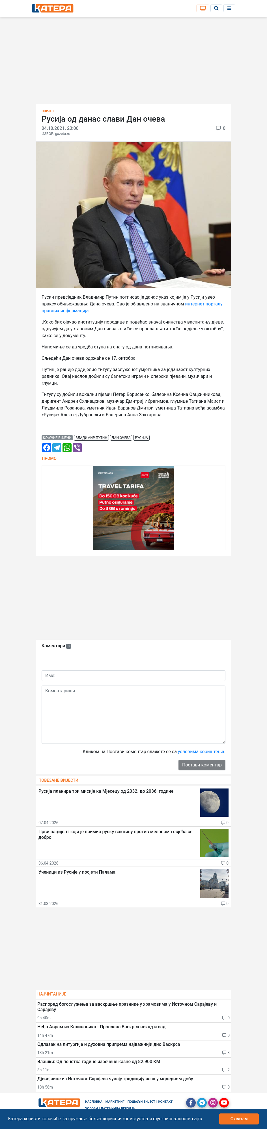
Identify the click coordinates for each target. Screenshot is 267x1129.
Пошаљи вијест (141, 1102)
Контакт (165, 1102)
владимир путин (91, 438)
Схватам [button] (239, 1119)
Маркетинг (114, 1102)
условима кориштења (201, 751)
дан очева (121, 438)
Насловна (93, 1102)
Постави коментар (202, 765)
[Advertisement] (133, 62)
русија (141, 438)
